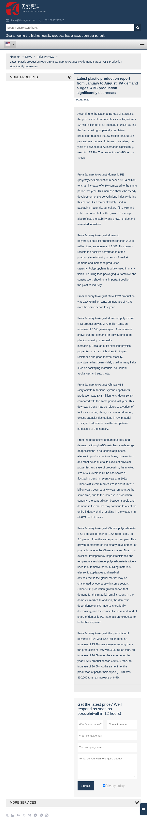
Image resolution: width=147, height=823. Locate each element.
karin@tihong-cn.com (23, 20)
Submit (85, 785)
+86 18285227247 (53, 20)
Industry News (45, 56)
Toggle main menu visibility (142, 43)
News (28, 56)
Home (15, 56)
